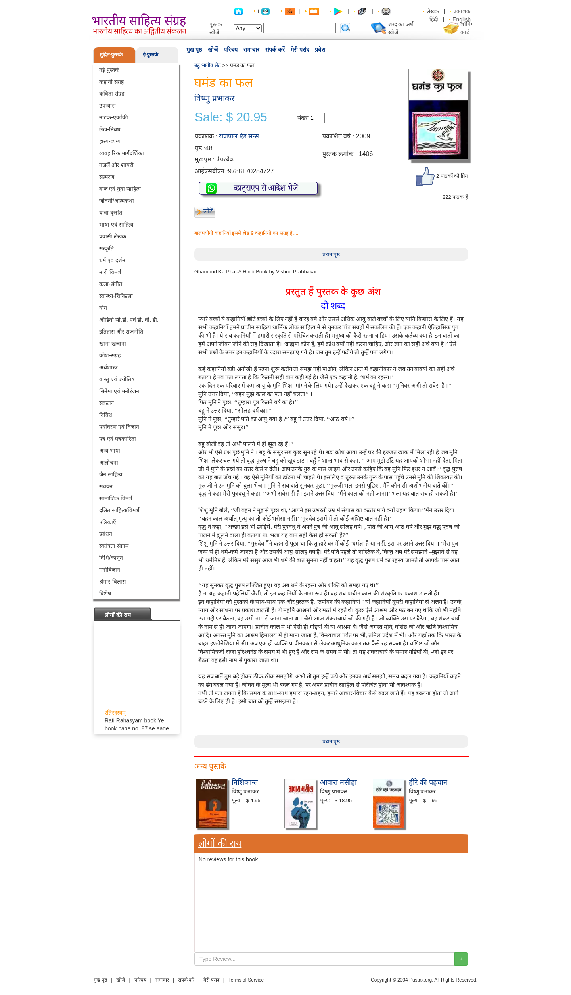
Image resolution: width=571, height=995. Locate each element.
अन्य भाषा (109, 451)
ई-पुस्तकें (150, 55)
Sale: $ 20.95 (231, 117)
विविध (105, 415)
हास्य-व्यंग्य (110, 141)
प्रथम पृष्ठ (331, 254)
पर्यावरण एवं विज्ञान (119, 427)
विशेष (105, 593)
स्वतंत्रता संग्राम (113, 546)
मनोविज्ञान (109, 570)
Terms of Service (246, 980)
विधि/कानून (111, 558)
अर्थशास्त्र (108, 367)
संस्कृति (106, 248)
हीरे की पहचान (428, 782)
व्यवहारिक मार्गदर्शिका (121, 153)
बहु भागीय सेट (207, 65)
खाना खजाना (112, 343)
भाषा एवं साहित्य (116, 224)
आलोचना (108, 462)
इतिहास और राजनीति (121, 331)
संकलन (106, 403)
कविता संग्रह (111, 93)
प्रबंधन (105, 534)
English (461, 19)
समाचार (251, 49)
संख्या (303, 118)
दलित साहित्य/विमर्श (119, 510)
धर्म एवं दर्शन (112, 260)
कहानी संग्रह (111, 82)
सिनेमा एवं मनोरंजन (119, 391)
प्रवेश (320, 49)
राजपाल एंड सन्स (239, 136)
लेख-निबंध (110, 129)
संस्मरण (106, 177)
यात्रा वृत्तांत (110, 212)
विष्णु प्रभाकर (214, 98)
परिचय (231, 49)
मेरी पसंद (300, 49)
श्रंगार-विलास (112, 581)
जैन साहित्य (110, 474)
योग (103, 308)
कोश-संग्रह (110, 355)
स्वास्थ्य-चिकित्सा (116, 296)
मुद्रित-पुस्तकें (111, 55)
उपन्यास (107, 105)
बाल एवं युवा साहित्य (120, 189)
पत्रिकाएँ (107, 522)
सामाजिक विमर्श (115, 498)
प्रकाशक (462, 11)
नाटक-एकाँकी (113, 117)
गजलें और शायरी (116, 165)
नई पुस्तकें (109, 70)
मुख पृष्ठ (194, 49)
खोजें (213, 49)
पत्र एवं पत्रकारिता (117, 439)
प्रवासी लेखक (112, 236)
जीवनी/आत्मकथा (116, 201)
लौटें (208, 211)
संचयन (106, 486)
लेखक (433, 11)
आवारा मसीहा (338, 782)
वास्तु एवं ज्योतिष (116, 379)
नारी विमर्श (110, 272)
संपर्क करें (275, 49)
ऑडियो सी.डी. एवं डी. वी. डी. (129, 320)
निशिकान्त (245, 782)
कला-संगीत (110, 284)
